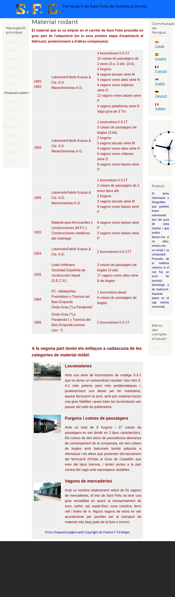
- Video (8, 118)
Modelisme (11, 126)
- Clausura (10, 76)
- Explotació (11, 67)
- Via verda (10, 110)
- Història (9, 50)
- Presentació (12, 42)
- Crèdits (9, 152)
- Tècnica (9, 84)
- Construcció (12, 59)
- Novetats (10, 143)
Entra (156, 348)
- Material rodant (15, 93)
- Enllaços (9, 135)
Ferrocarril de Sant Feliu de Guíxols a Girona (80, 9)
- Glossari (9, 160)
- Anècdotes (11, 101)
